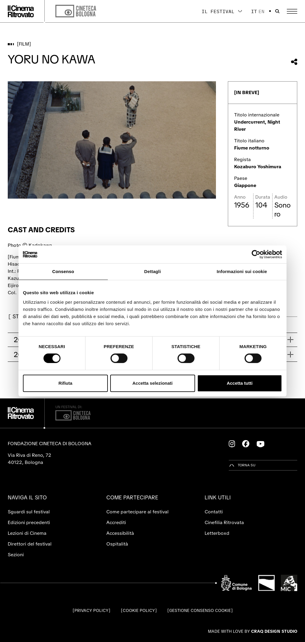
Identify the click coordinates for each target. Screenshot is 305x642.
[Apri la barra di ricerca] (277, 11)
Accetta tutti (240, 383)
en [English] (261, 11)
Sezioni (16, 554)
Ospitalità (117, 544)
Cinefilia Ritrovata (224, 522)
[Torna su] (242, 465)
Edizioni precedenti (29, 522)
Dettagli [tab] (152, 271)
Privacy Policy (91, 610)
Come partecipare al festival (137, 512)
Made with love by (252, 631)
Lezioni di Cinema (27, 533)
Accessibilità (120, 533)
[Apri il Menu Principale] (292, 11)
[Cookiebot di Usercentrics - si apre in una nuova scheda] (256, 254)
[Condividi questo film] (294, 62)
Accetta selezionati (152, 383)
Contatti (214, 512)
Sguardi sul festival (29, 512)
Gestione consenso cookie (200, 610)
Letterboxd (217, 533)
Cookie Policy (139, 610)
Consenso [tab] (63, 271)
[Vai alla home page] (21, 11)
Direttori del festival (30, 544)
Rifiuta (65, 383)
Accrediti (116, 522)
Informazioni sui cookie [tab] (242, 271)
